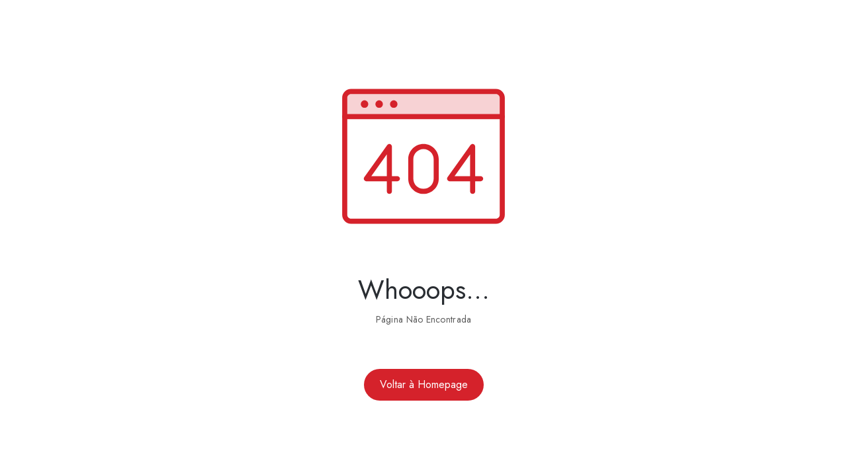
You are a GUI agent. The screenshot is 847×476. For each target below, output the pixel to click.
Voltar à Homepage (424, 384)
